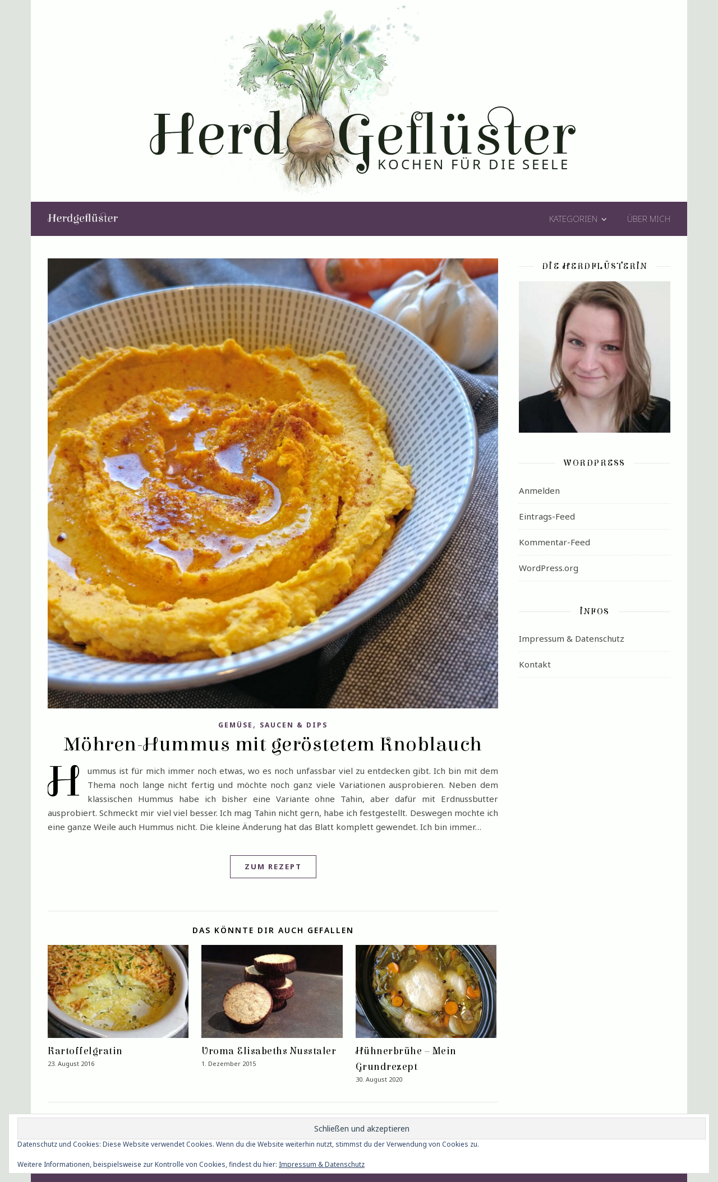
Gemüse (235, 725)
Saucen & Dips (294, 725)
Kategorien (573, 218)
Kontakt (535, 664)
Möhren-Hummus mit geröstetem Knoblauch (273, 744)
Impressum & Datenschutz (571, 638)
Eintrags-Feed (547, 516)
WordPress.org (548, 567)
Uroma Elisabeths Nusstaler (268, 1051)
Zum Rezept (273, 866)
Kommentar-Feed (554, 542)
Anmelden (539, 490)
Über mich (648, 218)
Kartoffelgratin (85, 1051)
